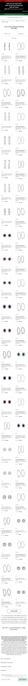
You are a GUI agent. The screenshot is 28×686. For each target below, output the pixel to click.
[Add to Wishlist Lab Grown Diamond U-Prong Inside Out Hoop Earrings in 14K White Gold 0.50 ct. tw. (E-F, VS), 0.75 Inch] (25, 206)
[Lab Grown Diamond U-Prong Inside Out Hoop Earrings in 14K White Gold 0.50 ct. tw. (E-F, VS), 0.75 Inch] (21, 211)
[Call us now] (23, 17)
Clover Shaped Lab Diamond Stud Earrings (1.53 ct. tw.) (6, 484)
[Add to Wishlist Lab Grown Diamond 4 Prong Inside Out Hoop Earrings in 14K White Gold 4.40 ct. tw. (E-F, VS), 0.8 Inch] (25, 325)
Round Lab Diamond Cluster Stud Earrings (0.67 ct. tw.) (21, 531)
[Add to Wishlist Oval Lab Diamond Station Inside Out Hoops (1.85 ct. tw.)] (11, 111)
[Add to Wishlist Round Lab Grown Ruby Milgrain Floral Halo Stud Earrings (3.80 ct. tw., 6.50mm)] (11, 254)
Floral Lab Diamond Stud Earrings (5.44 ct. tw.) (6, 460)
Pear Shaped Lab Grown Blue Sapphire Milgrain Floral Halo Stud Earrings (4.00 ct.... (20, 437)
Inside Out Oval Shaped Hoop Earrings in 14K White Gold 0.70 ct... (21, 461)
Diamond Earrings (10, 20)
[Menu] (1, 17)
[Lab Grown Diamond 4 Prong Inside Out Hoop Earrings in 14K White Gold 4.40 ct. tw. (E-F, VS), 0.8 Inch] (21, 330)
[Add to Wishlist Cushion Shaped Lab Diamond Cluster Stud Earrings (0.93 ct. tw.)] (11, 539)
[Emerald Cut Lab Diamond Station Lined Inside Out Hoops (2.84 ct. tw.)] (21, 70)
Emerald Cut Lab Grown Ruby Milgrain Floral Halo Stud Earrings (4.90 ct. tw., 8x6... (6, 413)
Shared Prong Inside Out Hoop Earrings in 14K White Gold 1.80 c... (21, 508)
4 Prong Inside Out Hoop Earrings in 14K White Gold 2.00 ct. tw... (6, 580)
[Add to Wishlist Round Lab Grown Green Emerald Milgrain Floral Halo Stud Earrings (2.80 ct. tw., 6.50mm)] (11, 277)
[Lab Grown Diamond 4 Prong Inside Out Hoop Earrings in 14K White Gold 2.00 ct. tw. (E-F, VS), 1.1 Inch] (7, 568)
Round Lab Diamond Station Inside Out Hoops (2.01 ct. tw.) (6, 198)
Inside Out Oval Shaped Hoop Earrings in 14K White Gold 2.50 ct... (21, 271)
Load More (14, 611)
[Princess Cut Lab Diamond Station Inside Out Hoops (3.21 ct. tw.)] (7, 164)
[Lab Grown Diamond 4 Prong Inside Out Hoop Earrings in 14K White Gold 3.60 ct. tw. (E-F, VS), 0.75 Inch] (21, 92)
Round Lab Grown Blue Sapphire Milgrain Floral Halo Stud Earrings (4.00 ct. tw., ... (6, 247)
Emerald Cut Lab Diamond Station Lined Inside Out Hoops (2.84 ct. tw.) (21, 80)
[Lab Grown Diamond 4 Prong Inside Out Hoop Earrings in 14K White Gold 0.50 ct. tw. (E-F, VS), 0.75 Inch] (7, 92)
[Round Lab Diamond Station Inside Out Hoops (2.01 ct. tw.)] (7, 187)
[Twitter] (10, 684)
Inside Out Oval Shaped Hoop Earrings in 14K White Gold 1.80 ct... (6, 532)
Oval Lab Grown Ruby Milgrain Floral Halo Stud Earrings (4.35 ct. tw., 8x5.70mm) (6, 342)
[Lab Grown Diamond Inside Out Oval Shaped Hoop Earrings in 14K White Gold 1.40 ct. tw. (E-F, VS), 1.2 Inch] (21, 402)
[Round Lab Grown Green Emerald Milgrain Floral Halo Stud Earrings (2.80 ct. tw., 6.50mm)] (7, 283)
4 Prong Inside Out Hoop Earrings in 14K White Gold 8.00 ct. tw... (6, 366)
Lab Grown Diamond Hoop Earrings (14, 27)
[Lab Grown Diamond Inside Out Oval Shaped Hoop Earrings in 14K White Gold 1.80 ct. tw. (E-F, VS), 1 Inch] (7, 520)
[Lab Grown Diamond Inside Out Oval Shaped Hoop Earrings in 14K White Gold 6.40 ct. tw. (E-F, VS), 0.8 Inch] (7, 425)
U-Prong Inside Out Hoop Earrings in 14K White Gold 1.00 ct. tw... (21, 485)
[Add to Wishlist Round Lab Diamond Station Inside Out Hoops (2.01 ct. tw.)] (11, 182)
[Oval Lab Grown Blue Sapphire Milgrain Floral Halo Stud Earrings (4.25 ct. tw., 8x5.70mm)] (7, 306)
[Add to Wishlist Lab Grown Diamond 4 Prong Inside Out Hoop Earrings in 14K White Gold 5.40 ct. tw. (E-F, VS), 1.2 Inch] (11, 587)
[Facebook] (14, 684)
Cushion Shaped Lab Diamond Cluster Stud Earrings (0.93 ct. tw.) (5, 555)
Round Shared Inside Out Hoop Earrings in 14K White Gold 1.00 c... (21, 128)
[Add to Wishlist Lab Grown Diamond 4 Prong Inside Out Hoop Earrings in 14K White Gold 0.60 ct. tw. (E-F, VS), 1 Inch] (25, 301)
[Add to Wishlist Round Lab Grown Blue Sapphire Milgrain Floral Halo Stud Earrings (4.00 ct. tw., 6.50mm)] (11, 230)
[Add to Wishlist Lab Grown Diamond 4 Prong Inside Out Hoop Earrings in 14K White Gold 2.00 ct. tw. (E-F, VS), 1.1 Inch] (11, 563)
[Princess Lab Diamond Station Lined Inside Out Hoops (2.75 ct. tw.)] (7, 140)
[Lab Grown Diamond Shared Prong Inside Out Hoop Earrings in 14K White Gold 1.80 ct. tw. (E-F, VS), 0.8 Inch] (21, 497)
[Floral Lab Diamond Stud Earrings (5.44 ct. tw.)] (7, 449)
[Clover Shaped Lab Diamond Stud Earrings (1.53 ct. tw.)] (7, 473)
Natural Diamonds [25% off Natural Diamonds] (14, 5)
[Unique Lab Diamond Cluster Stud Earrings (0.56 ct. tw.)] (21, 592)
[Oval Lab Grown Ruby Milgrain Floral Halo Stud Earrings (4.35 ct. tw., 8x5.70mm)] (7, 330)
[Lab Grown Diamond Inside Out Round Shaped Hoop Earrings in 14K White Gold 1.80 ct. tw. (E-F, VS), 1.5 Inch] (21, 283)
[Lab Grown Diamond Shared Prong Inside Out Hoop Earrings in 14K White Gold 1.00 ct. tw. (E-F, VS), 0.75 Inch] (21, 235)
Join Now (22, 679)
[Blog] (21, 684)
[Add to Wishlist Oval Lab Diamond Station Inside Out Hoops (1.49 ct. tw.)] (11, 206)
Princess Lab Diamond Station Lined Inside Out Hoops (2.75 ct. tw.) (6, 151)
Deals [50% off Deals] (14, 7)
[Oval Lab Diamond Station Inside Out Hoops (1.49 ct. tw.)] (7, 211)
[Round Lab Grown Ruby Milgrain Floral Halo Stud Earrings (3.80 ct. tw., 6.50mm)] (7, 259)
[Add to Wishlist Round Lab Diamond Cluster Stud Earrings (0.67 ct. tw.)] (25, 515)
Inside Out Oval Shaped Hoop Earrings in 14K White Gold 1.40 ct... (21, 413)
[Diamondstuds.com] (14, 17)
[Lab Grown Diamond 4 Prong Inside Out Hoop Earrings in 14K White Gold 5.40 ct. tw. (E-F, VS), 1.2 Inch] (7, 592)
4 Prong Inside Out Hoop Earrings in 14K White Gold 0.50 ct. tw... (6, 104)
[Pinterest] (17, 684)
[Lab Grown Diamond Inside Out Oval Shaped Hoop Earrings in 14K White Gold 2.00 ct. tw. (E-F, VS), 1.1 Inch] (21, 140)
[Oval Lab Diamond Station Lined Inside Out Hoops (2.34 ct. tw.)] (7, 70)
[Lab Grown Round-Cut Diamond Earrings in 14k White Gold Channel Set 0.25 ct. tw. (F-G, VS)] (7, 46)
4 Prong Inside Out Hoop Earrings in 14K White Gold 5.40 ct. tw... (6, 603)
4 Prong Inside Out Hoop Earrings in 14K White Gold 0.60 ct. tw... (21, 318)
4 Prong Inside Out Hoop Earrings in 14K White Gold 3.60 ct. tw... (21, 104)
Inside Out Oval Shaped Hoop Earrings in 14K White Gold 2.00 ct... (21, 152)
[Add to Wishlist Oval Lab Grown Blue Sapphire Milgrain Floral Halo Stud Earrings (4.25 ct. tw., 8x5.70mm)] (11, 301)
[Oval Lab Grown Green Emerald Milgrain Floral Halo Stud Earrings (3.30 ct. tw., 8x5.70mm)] (21, 354)
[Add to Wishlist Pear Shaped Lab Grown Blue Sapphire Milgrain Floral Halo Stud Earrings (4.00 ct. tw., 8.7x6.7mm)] (25, 420)
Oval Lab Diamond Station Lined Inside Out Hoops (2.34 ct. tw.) (6, 80)
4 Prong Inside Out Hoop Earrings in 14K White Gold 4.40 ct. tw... (21, 342)
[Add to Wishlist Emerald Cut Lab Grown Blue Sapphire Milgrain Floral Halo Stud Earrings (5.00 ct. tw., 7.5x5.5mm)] (11, 372)
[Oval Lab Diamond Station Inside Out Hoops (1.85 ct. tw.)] (7, 116)
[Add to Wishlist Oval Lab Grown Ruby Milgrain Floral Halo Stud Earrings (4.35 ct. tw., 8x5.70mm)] (11, 325)
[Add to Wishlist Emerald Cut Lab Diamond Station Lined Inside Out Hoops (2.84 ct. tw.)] (25, 64)
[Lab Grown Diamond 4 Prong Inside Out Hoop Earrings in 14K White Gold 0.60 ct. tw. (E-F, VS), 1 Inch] (21, 306)
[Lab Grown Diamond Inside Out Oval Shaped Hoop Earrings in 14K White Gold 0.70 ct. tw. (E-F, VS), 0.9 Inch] (21, 449)
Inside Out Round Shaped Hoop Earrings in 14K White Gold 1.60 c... (21, 57)
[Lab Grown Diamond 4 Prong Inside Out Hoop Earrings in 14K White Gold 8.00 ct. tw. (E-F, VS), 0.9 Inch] (7, 354)
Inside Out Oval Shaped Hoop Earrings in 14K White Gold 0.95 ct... (21, 199)
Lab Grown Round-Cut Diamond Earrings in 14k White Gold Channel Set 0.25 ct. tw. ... (6, 57)
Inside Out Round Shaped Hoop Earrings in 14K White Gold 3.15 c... (21, 556)
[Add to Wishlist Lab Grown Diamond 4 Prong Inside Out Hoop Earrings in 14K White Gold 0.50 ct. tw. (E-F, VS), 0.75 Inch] (11, 87)
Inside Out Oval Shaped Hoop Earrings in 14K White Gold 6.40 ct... (6, 437)
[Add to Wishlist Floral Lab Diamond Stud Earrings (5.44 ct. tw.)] (11, 444)
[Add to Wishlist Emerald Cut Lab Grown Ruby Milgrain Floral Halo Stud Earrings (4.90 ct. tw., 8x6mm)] (11, 396)
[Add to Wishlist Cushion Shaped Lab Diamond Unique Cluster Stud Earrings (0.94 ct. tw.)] (11, 491)
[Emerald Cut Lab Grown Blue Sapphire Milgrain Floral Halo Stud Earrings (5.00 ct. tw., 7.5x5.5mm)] (7, 378)
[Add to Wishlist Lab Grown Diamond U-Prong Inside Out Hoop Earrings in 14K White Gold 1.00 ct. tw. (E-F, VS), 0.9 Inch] (25, 468)
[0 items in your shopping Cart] (26, 17)
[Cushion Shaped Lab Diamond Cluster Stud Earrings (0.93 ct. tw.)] (7, 544)
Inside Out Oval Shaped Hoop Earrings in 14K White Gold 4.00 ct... (21, 175)
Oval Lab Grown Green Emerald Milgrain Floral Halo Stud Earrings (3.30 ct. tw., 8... (21, 366)
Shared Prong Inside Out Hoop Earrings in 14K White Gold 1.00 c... (21, 247)
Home (2, 20)
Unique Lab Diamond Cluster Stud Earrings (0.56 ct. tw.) (21, 603)
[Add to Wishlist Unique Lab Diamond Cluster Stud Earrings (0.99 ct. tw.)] (25, 563)
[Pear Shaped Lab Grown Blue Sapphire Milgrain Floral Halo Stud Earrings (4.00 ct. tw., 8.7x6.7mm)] (21, 425)
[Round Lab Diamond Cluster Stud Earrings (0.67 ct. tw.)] (21, 520)
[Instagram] (6, 684)
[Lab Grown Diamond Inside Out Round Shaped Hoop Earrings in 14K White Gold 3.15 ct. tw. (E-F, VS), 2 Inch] (21, 544)
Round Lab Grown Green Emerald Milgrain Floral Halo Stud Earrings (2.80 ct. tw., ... (6, 294)
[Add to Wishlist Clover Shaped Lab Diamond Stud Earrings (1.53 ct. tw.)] (11, 468)
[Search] (5, 17)
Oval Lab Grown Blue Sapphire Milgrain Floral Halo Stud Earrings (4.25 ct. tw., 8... (6, 318)
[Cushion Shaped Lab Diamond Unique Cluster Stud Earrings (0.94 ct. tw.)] (7, 497)
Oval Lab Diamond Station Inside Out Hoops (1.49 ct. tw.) (6, 222)
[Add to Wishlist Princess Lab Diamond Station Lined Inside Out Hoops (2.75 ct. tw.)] (11, 135)
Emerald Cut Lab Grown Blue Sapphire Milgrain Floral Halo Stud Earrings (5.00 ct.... (6, 389)
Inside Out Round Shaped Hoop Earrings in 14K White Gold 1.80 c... (21, 294)
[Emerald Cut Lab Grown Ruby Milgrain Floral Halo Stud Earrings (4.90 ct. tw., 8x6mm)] (7, 402)
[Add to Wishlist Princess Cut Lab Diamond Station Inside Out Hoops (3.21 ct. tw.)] (11, 158)
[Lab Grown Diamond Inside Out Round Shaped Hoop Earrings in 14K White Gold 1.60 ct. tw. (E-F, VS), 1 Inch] (21, 46)
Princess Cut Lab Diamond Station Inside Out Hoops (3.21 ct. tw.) (6, 174)
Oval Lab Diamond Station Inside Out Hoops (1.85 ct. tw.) (6, 127)
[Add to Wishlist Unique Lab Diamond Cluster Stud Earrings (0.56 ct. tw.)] (25, 587)
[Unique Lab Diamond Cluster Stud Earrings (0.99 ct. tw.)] (21, 568)
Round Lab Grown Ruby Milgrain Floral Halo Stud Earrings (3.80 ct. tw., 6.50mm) (6, 271)
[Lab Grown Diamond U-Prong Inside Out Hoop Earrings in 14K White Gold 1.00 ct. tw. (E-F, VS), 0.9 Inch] (21, 473)
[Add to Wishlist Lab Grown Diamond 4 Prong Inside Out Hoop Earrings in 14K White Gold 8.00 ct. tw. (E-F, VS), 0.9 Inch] (11, 349)
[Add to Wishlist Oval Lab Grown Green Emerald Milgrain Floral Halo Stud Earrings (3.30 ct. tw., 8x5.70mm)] (25, 349)
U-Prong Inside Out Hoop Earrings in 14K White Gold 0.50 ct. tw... (21, 223)
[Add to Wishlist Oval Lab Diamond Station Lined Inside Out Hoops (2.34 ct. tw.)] (11, 64)
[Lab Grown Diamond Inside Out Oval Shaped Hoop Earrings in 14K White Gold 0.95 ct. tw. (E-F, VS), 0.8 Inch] (21, 187)
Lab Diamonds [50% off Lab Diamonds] (14, 3)
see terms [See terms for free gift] (25, 11)
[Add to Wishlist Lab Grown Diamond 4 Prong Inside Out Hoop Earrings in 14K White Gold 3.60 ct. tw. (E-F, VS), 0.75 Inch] (25, 87)
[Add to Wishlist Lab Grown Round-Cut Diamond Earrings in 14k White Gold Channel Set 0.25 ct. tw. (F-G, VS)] (11, 40)
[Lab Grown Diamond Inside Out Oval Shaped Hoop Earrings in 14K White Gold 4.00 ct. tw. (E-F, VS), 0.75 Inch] (21, 164)
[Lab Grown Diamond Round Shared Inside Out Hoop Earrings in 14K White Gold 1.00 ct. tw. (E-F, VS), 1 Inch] (21, 378)
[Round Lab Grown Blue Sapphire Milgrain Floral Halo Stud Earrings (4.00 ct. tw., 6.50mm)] (7, 235)
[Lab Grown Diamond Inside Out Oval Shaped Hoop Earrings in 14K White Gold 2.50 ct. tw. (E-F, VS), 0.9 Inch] (21, 259)
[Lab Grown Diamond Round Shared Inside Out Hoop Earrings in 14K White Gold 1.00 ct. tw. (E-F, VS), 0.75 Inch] (21, 116)
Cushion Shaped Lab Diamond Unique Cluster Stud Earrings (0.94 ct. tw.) (6, 507)
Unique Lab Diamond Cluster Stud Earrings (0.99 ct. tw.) (21, 579)
